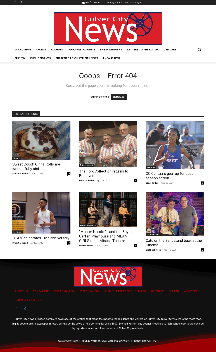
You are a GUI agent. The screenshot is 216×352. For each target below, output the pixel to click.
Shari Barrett (86, 245)
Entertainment (86, 165)
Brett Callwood (20, 173)
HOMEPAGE (118, 97)
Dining (16, 158)
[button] (199, 49)
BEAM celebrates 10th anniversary (40, 238)
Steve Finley (152, 182)
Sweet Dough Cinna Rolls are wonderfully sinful (36, 166)
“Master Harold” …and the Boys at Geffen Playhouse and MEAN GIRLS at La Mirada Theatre (107, 236)
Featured (151, 167)
